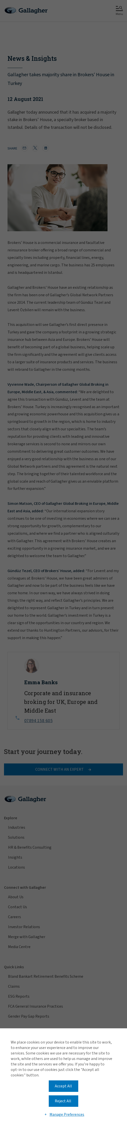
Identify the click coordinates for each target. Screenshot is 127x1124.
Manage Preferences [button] (67, 1114)
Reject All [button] (63, 1101)
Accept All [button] (63, 1086)
